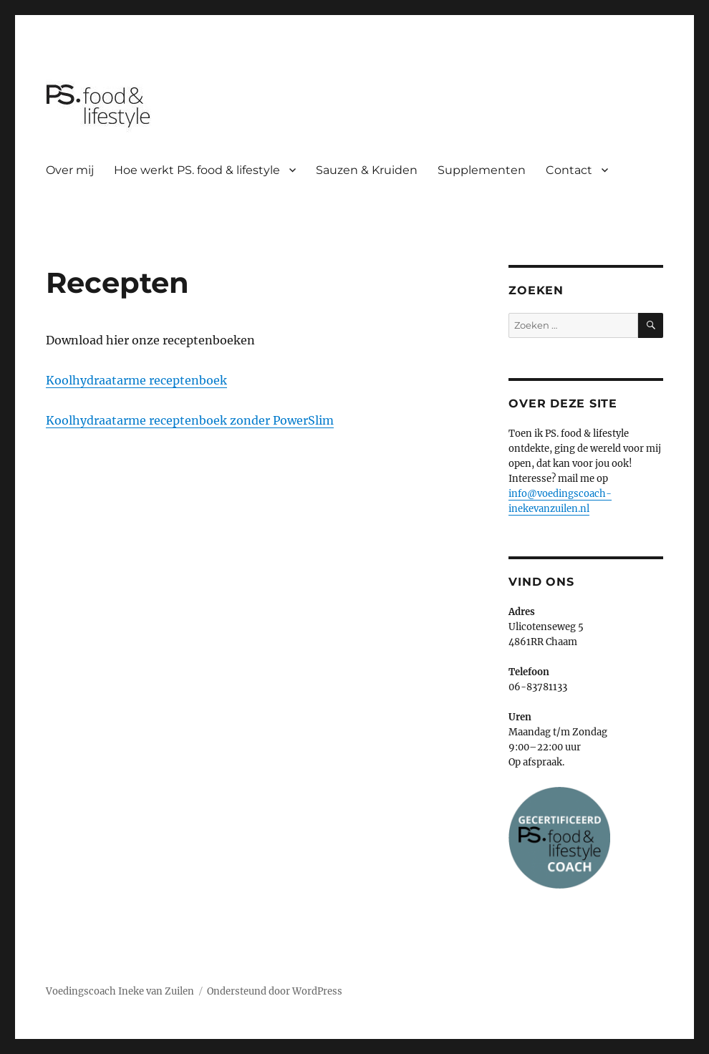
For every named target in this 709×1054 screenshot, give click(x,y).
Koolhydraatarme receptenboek (136, 380)
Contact (569, 170)
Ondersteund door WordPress (274, 991)
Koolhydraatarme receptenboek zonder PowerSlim (190, 420)
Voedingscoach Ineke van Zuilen (120, 991)
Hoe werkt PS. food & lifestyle (197, 170)
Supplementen (482, 170)
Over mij (70, 170)
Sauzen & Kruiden (367, 170)
